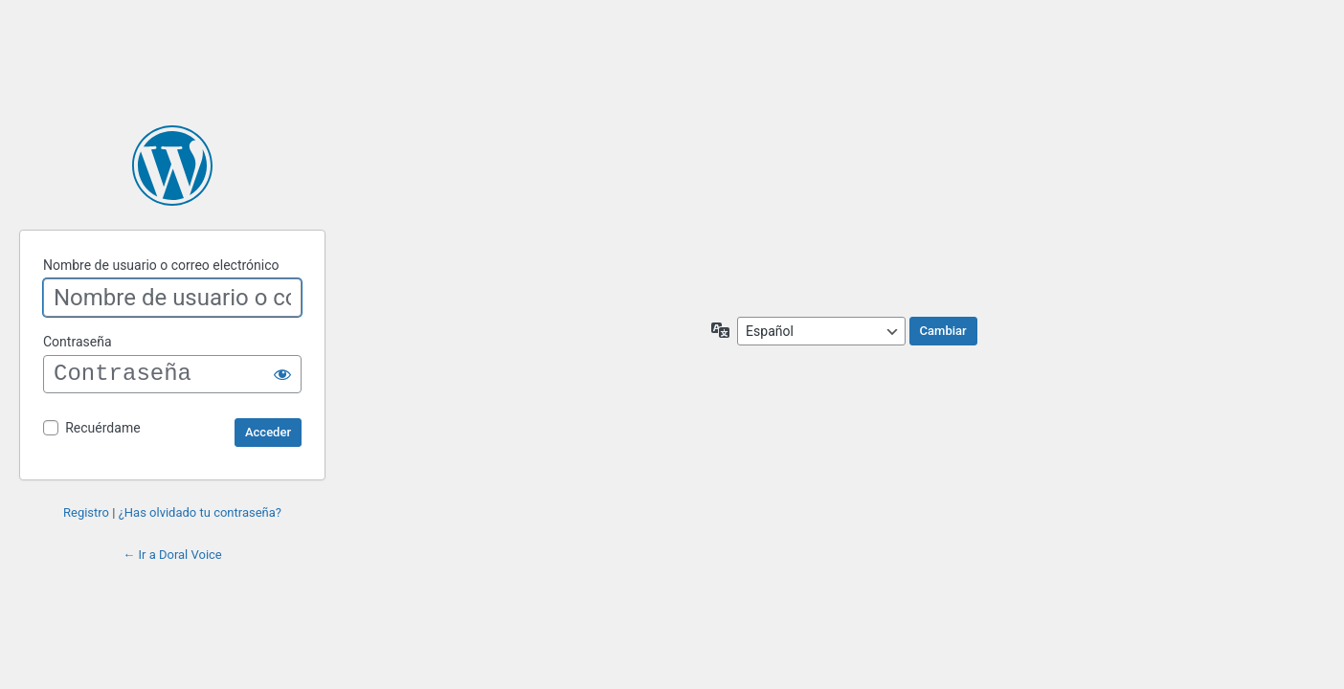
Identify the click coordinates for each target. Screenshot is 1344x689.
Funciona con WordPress (172, 165)
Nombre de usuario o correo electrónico (161, 265)
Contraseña (77, 341)
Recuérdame (102, 427)
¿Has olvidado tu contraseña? (200, 512)
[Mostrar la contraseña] (282, 374)
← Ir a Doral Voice (172, 554)
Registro (86, 512)
